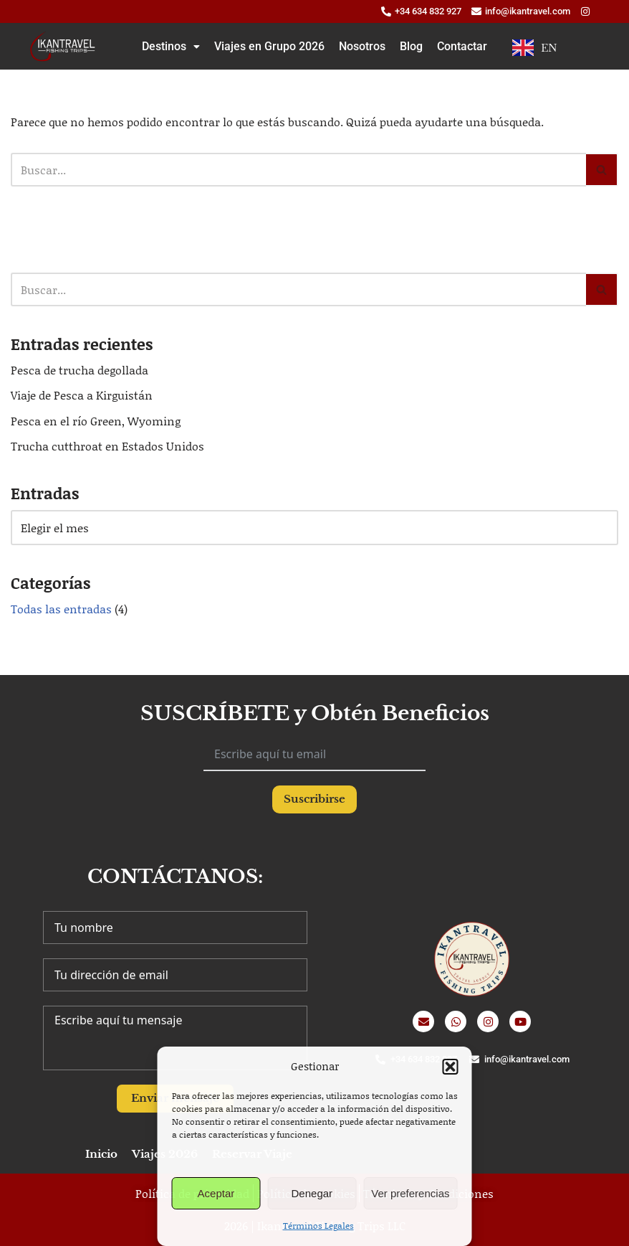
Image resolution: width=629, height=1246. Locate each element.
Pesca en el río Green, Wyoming (96, 420)
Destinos (171, 46)
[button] (450, 1066)
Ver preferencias (410, 1193)
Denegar (312, 1193)
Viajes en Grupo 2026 (269, 46)
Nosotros (362, 46)
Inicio (101, 1154)
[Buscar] (298, 170)
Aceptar (216, 1193)
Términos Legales (318, 1225)
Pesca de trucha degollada (79, 370)
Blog (411, 46)
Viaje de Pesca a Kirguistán (82, 395)
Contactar (462, 46)
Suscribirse (314, 799)
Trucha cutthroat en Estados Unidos (107, 446)
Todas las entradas (61, 608)
